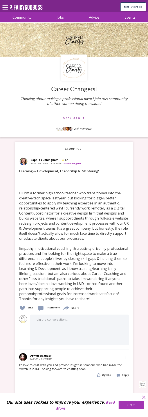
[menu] (5, 3)
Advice (94, 17)
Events (130, 17)
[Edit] (125, 161)
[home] (26, 8)
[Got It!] (131, 405)
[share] (66, 307)
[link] (74, 235)
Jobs (60, 17)
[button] (125, 161)
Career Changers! (72, 163)
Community (22, 17)
